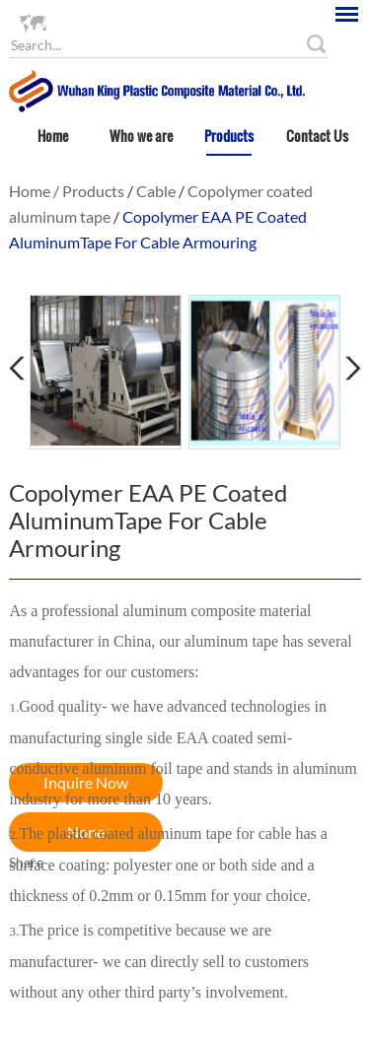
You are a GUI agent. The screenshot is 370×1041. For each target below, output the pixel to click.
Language (78, 22)
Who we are (141, 135)
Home (52, 135)
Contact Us (317, 135)
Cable (156, 190)
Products (229, 135)
